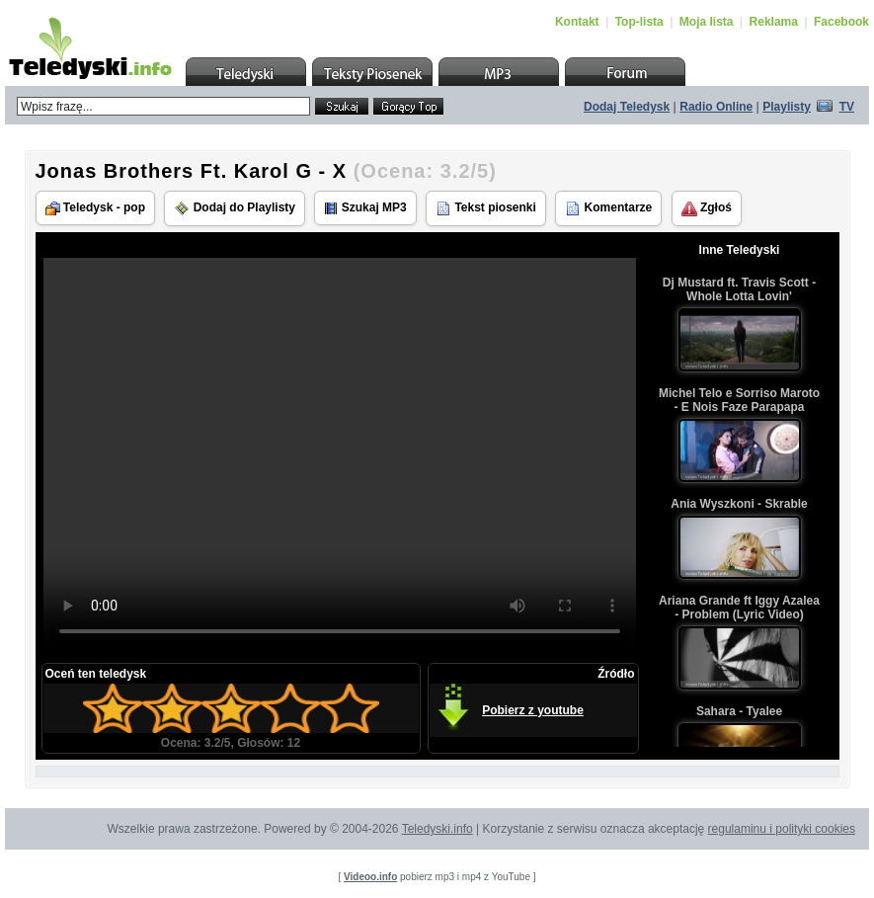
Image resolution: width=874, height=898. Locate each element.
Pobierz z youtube (533, 710)
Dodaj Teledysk (627, 107)
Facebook (841, 22)
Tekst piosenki (486, 208)
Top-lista (639, 22)
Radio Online (716, 107)
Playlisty (786, 107)
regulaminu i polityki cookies (781, 829)
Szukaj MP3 (365, 208)
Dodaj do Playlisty (234, 208)
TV (846, 107)
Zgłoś (706, 208)
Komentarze (608, 208)
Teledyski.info (437, 829)
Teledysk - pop (95, 208)
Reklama (774, 22)
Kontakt (577, 22)
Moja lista (706, 22)
